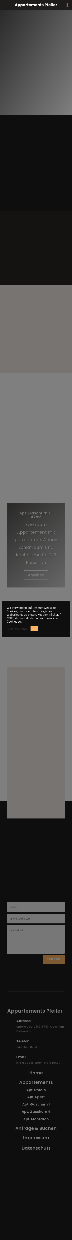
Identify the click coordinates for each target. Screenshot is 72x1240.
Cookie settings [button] (18, 628)
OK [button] (34, 628)
